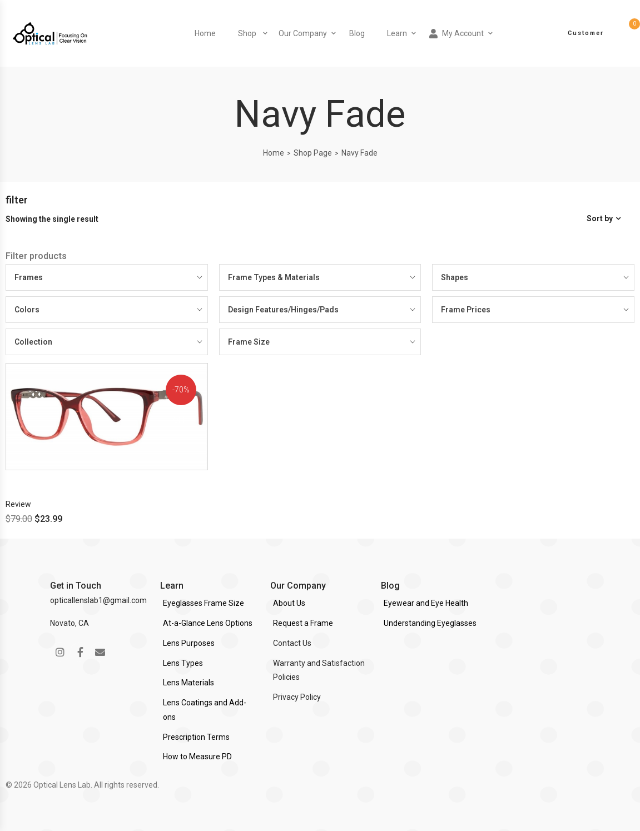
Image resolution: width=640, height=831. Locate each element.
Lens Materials (188, 682)
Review (18, 504)
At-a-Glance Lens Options (207, 623)
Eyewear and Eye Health (426, 603)
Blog (357, 33)
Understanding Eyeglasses (430, 623)
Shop (247, 33)
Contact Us (292, 643)
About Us (289, 603)
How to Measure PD (197, 756)
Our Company (303, 33)
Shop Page (313, 152)
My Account (456, 33)
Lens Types (183, 663)
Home (205, 33)
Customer (586, 33)
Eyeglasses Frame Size (203, 603)
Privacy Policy (297, 697)
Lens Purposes (189, 643)
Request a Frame (303, 623)
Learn (397, 33)
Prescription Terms (196, 737)
